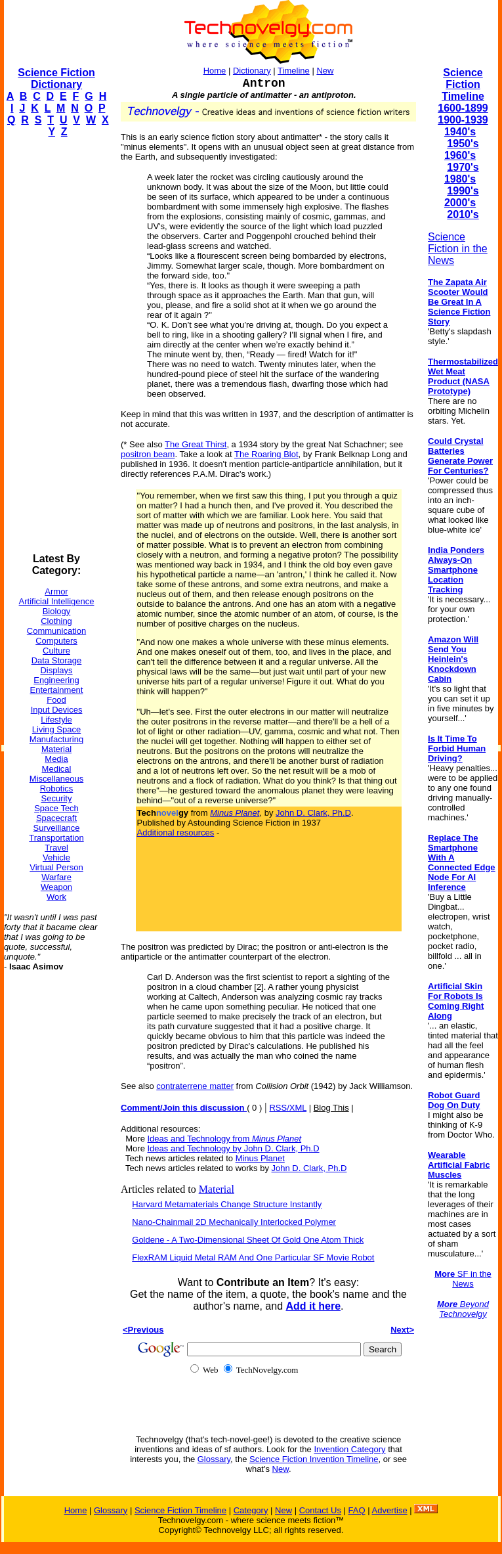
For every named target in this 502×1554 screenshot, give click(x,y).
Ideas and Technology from (224, 1138)
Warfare (56, 877)
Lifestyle (56, 719)
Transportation (56, 838)
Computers (56, 641)
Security (56, 798)
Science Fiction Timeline (463, 84)
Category (251, 1510)
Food (56, 700)
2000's (460, 202)
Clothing (56, 621)
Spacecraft (56, 818)
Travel (56, 848)
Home (214, 71)
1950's (462, 143)
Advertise (389, 1510)
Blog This (331, 1108)
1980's (460, 179)
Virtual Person (56, 867)
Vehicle (56, 857)
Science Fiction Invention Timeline (314, 1459)
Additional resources (176, 832)
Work (56, 897)
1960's (460, 155)
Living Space (56, 729)
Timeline (294, 71)
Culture (56, 650)
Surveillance (56, 828)
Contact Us (320, 1510)
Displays (56, 670)
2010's (462, 214)
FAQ (357, 1510)
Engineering (56, 680)
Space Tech (56, 808)
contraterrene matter (195, 1086)
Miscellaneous (56, 779)
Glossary (214, 1459)
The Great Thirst (195, 444)
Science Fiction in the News (458, 248)
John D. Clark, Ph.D (313, 813)
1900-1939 (463, 119)
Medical (57, 769)
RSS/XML (287, 1108)
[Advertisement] (56, 345)
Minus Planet (260, 1158)
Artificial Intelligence (56, 601)
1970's (462, 167)
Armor (56, 591)
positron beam (148, 454)
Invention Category (349, 1449)
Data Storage (56, 660)
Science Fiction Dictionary (56, 78)
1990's (462, 190)
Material (56, 749)
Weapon (56, 887)
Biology (57, 611)
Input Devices (57, 710)
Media (56, 759)
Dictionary (252, 71)
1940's (460, 131)
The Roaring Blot (266, 454)
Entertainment (56, 690)
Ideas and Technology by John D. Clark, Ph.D (233, 1148)
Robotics (56, 788)
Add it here (313, 1306)
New (324, 71)
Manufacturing (56, 739)
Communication (56, 631)
